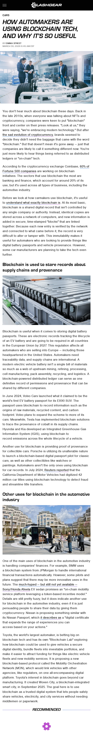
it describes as (50, 618)
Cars (6, 15)
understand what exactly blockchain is (33, 203)
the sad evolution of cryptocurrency (28, 135)
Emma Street (13, 43)
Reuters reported (56, 470)
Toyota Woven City (81, 552)
